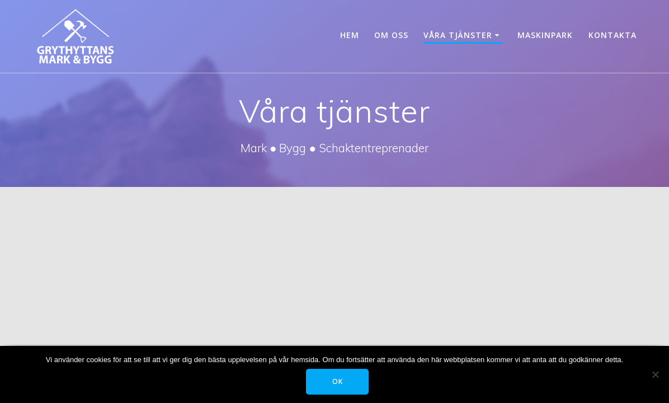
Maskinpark (545, 35)
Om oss (391, 35)
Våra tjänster (457, 35)
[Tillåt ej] (655, 374)
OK (337, 381)
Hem (349, 35)
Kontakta (612, 35)
